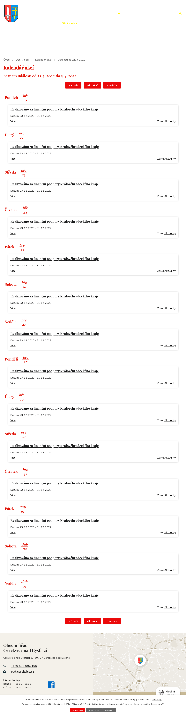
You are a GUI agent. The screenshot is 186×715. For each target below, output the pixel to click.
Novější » (113, 85)
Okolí (88, 23)
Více (13, 121)
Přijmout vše (77, 710)
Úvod (25, 23)
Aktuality (170, 121)
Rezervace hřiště (112, 23)
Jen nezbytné (94, 710)
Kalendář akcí (43, 59)
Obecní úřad (45, 23)
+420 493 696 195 (24, 666)
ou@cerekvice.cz (22, 672)
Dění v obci (69, 23)
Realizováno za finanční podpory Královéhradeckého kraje (54, 109)
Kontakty (138, 23)
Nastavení (109, 710)
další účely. (157, 699)
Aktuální (92, 85)
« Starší (71, 85)
